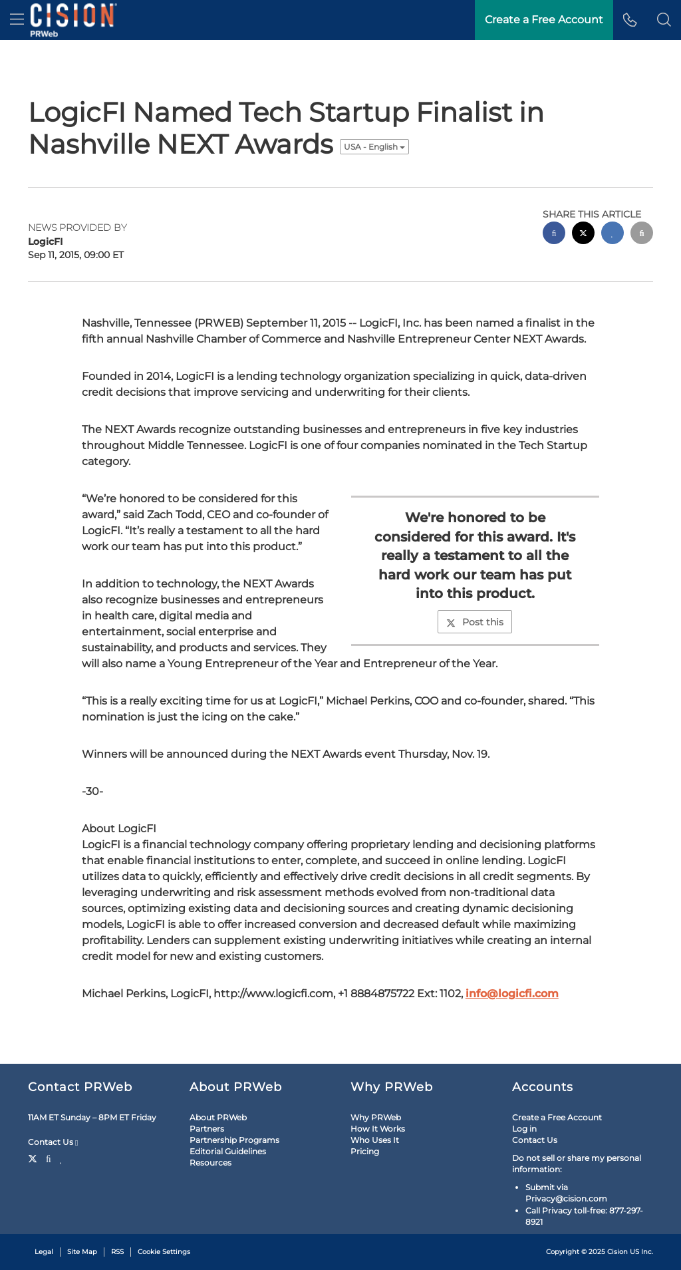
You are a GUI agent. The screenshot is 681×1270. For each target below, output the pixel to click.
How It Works (377, 1129)
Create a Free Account (557, 1117)
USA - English (374, 147)
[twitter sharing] (583, 234)
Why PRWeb (375, 1117)
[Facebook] (49, 1157)
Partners (207, 1129)
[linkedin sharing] (612, 234)
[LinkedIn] (62, 1157)
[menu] (17, 20)
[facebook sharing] (554, 234)
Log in (524, 1129)
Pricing (364, 1151)
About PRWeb (218, 1117)
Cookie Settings (164, 1251)
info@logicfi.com (512, 993)
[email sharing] (641, 234)
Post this (474, 622)
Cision (617, 1251)
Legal (44, 1251)
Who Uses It (374, 1140)
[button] (664, 20)
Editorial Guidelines (228, 1151)
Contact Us (53, 1142)
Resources (210, 1163)
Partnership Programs (234, 1140)
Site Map (82, 1251)
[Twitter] (34, 1157)
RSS (117, 1251)
